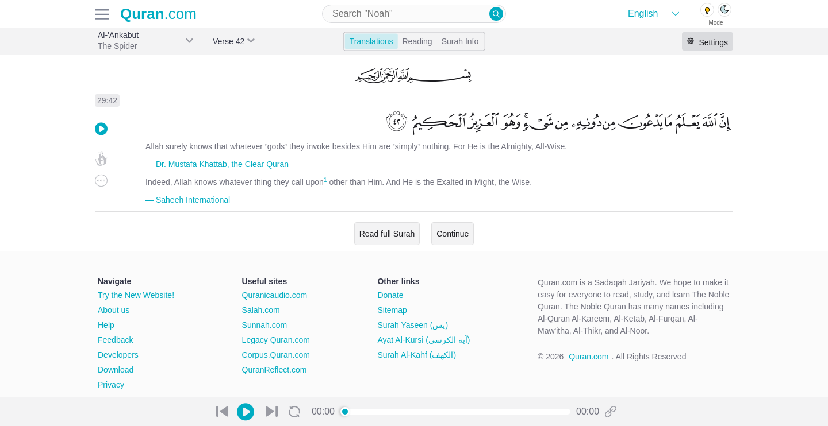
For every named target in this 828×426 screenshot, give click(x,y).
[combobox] (414, 14)
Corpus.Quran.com (276, 354)
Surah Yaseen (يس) (412, 325)
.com (158, 13)
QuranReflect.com (274, 369)
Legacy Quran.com (276, 339)
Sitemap (392, 310)
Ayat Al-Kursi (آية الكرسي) (423, 339)
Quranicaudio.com (275, 295)
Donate (390, 295)
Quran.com (588, 356)
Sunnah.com (265, 325)
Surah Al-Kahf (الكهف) (416, 354)
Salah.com (261, 310)
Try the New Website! (136, 295)
